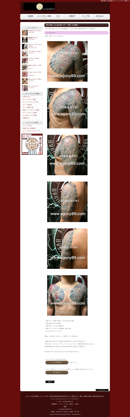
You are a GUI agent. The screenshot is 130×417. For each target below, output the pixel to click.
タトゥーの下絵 (27, 125)
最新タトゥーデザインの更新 (31, 110)
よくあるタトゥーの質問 (30, 115)
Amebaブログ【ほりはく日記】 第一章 (68, 411)
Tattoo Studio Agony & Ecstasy (64, 414)
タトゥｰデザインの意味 (44, 17)
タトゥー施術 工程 (28, 107)
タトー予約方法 (56, 362)
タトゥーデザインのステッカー (32, 131)
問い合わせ (57, 372)
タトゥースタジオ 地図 (29, 99)
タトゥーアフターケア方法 (30, 102)
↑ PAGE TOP (102, 389)
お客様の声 (72, 17)
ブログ (58, 17)
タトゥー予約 (86, 17)
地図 (65, 406)
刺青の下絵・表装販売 (29, 128)
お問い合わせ (99, 17)
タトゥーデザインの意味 (30, 112)
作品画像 (30, 17)
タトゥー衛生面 (27, 104)
